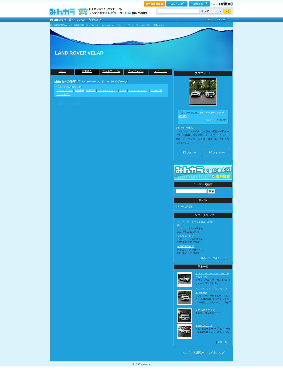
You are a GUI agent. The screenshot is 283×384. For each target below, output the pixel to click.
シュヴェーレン (185, 235)
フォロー (189, 152)
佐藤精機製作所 (185, 246)
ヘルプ (214, 4)
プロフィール (63, 86)
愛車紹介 (87, 71)
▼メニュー (160, 71)
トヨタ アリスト (203, 325)
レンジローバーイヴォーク (114, 25)
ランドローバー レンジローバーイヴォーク (102, 81)
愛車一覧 (222, 342)
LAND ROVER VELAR (79, 53)
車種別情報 (79, 25)
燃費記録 (91, 90)
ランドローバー (93, 25)
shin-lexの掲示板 (184, 206)
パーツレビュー (64, 90)
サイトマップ (216, 352)
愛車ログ (76, 86)
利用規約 (198, 352)
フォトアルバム (111, 71)
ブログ (62, 71)
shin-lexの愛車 (65, 81)
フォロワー (217, 152)
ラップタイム (135, 71)
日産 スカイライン (205, 309)
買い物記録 (156, 90)
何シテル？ (211, 120)
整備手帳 (79, 90)
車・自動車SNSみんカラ (61, 25)
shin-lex (180, 127)
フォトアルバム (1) (107, 90)
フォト (131, 25)
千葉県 (189, 127)
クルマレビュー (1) (138, 90)
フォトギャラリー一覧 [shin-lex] (150, 25)
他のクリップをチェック (214, 258)
